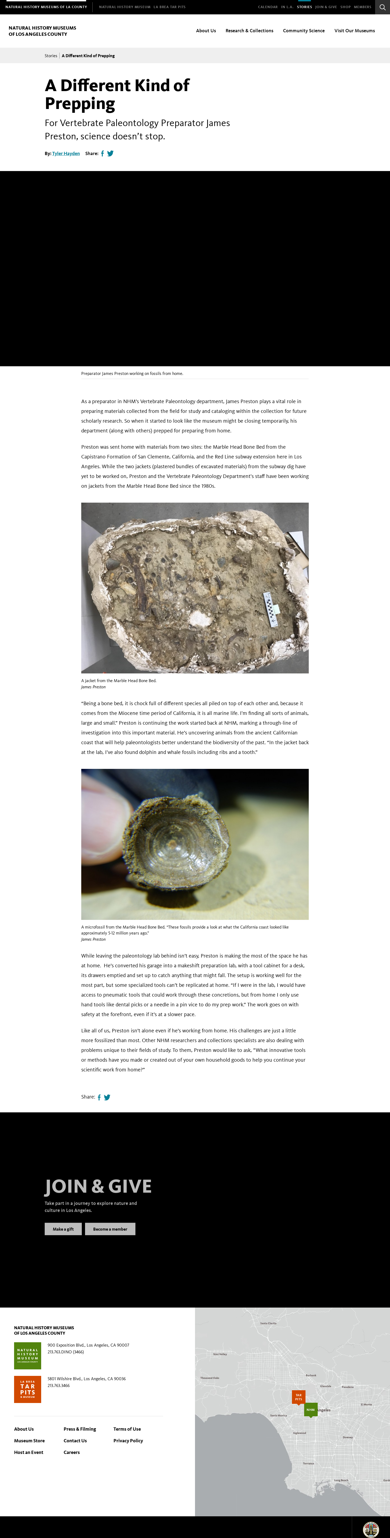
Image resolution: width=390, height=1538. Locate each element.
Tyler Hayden (66, 153)
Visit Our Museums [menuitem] (354, 31)
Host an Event (28, 1452)
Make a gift (63, 1236)
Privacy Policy (128, 1441)
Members (363, 7)
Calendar (268, 7)
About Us (24, 1429)
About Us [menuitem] (206, 31)
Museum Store (29, 1441)
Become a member (110, 1236)
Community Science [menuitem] (304, 31)
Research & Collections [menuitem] (249, 31)
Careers (72, 1452)
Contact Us (75, 1441)
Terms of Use (127, 1429)
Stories (304, 7)
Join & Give (326, 7)
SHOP (345, 7)
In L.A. (287, 7)
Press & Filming (80, 1429)
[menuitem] (46, 7)
